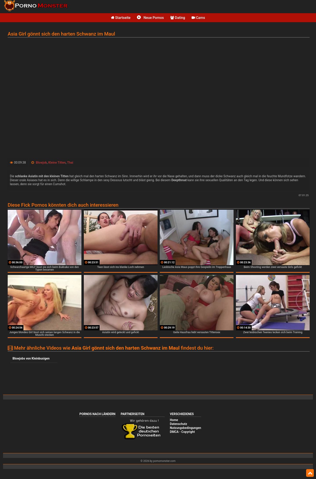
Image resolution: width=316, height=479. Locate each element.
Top (310, 473)
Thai (70, 162)
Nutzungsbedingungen (185, 428)
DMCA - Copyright (182, 432)
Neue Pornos (150, 18)
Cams (198, 18)
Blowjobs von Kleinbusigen (31, 358)
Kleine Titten (57, 162)
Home (174, 420)
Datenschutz (178, 424)
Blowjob (41, 162)
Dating (177, 18)
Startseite (121, 18)
